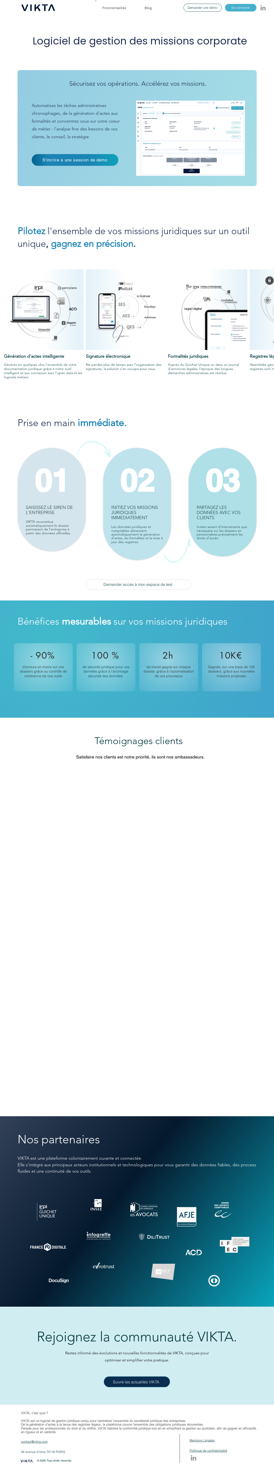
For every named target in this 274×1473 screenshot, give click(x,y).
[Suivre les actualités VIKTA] (136, 1382)
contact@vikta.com (34, 1441)
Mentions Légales (202, 1440)
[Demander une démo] (202, 8)
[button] (114, 7)
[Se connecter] (241, 8)
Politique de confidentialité (208, 1450)
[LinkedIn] (263, 7)
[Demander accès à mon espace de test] (138, 584)
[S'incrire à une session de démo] (75, 160)
